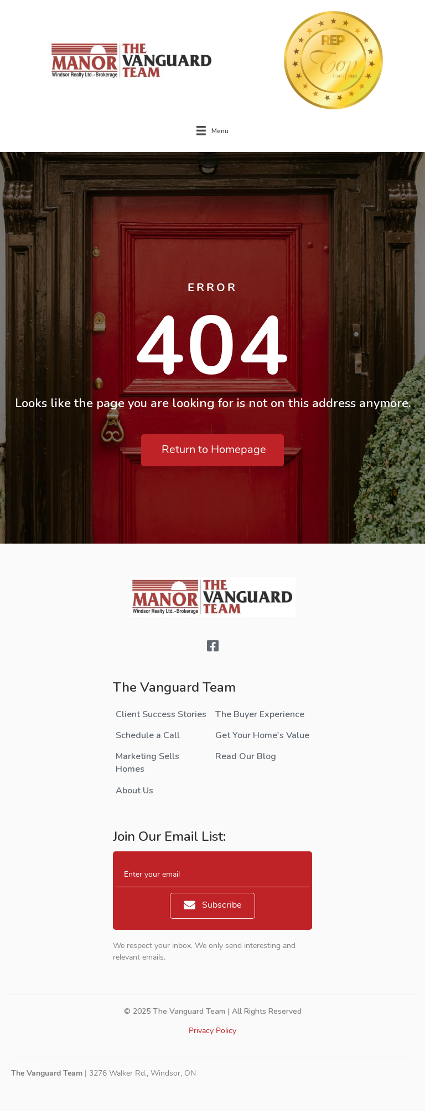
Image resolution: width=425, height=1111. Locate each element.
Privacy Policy (212, 1031)
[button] (212, 450)
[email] (212, 874)
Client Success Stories (161, 714)
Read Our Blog (245, 756)
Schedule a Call (148, 735)
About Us (134, 790)
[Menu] (212, 130)
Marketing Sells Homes (147, 762)
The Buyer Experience (259, 714)
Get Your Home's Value (262, 735)
